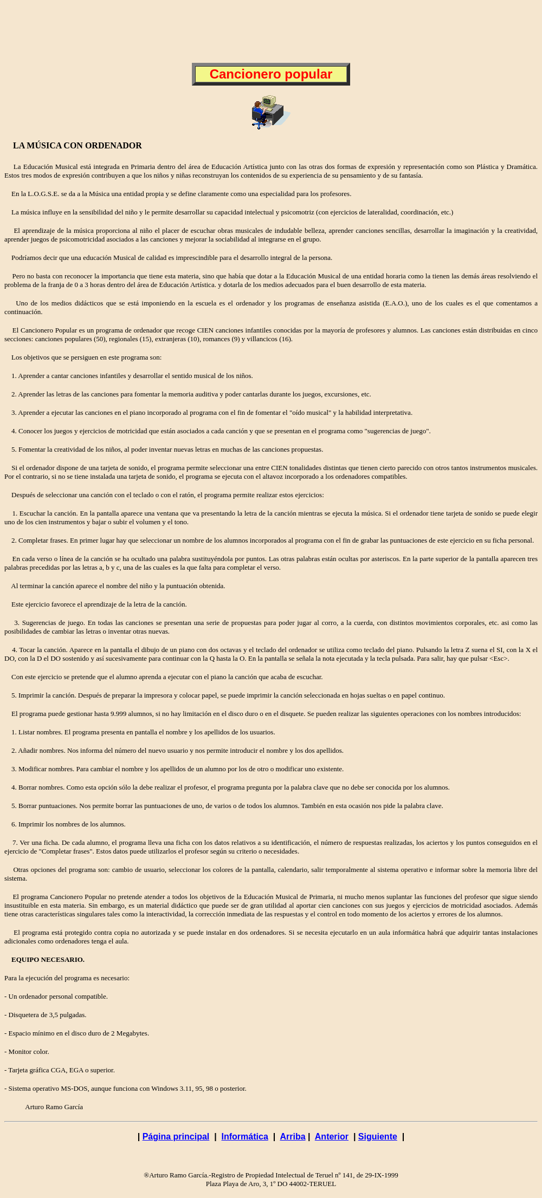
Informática (245, 1136)
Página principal (176, 1136)
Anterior (332, 1136)
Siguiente (377, 1136)
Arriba (292, 1136)
